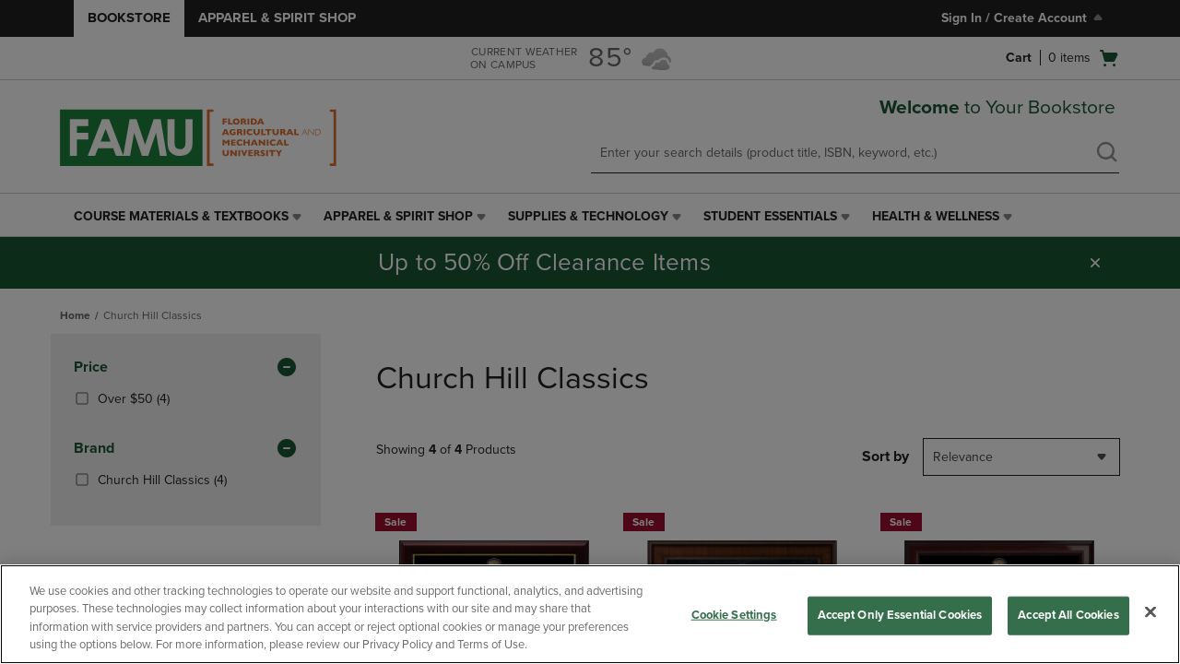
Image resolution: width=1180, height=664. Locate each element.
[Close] (1150, 611)
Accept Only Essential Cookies (900, 615)
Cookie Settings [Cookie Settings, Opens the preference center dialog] (734, 615)
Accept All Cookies (1068, 615)
